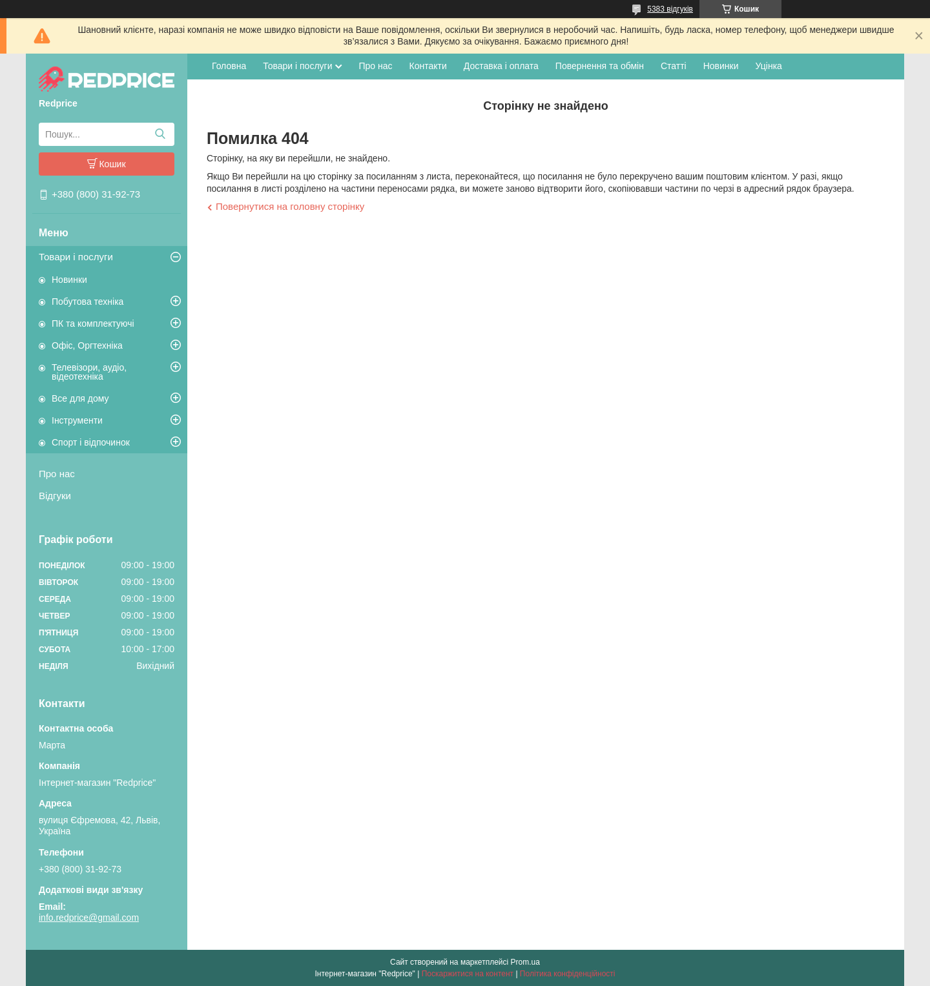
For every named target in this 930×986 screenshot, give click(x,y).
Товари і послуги (76, 256)
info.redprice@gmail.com (89, 917)
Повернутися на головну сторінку (290, 206)
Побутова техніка (87, 301)
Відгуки (55, 495)
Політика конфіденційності (567, 973)
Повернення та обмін (599, 66)
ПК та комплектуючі (93, 323)
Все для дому (80, 398)
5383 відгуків (670, 9)
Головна (229, 66)
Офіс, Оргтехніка (87, 345)
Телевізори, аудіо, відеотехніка (89, 372)
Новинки (69, 279)
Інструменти (77, 420)
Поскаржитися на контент (467, 973)
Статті (674, 66)
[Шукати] (159, 134)
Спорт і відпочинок (91, 442)
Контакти (428, 66)
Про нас (57, 473)
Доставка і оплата (501, 66)
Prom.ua (525, 962)
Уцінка (769, 66)
